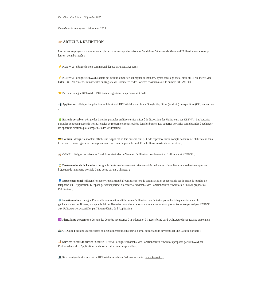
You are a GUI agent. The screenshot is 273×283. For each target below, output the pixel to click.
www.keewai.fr (154, 257)
